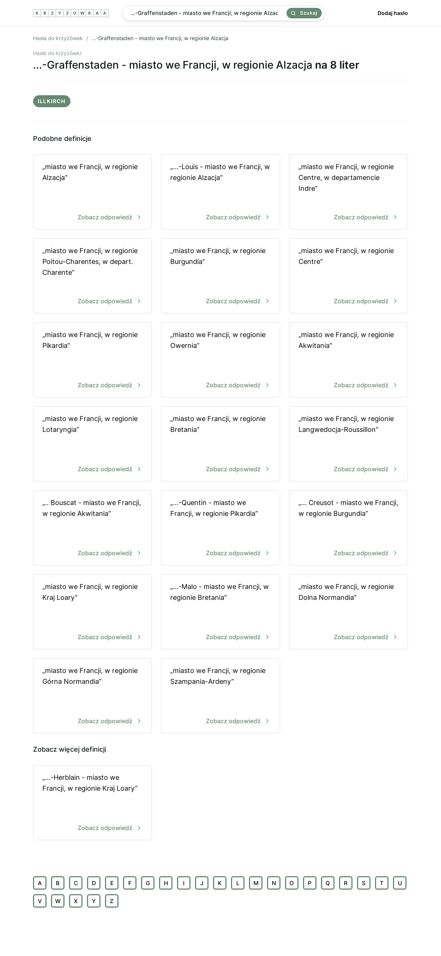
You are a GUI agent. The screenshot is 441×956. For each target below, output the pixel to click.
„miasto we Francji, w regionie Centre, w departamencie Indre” (348, 192)
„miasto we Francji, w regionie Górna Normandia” (92, 696)
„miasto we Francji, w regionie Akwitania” (348, 360)
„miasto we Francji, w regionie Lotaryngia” (92, 444)
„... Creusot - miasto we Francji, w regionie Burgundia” (348, 528)
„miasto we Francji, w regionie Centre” (348, 276)
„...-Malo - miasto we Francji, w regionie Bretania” (220, 612)
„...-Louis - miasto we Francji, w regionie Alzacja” (220, 192)
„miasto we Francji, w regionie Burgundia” (220, 276)
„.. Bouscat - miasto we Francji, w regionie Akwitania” (92, 528)
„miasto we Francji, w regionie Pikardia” (92, 360)
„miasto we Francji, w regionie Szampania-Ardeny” (220, 696)
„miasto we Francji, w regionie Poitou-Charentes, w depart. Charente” (92, 276)
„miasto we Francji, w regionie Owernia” (220, 360)
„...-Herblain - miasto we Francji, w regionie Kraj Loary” (92, 803)
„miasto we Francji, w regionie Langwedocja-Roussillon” (348, 444)
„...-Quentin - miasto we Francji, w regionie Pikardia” (220, 528)
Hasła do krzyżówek (58, 38)
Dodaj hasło (393, 13)
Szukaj (304, 13)
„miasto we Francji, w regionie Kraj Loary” (92, 612)
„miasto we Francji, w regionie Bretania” (220, 444)
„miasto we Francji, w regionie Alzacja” (92, 192)
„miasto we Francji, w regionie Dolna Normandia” (348, 612)
